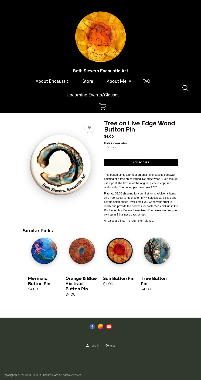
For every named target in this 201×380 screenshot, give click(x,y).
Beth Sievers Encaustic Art (100, 70)
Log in (95, 345)
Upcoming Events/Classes (93, 94)
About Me (116, 83)
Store (87, 81)
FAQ (146, 81)
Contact (110, 345)
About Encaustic (52, 81)
